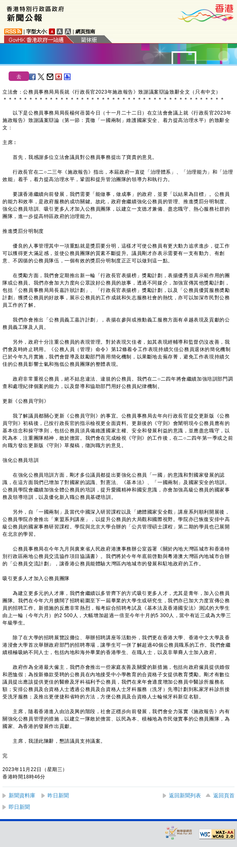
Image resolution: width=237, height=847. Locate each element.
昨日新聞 (58, 795)
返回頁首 (224, 795)
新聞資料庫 (22, 795)
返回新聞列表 (185, 795)
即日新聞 (19, 807)
